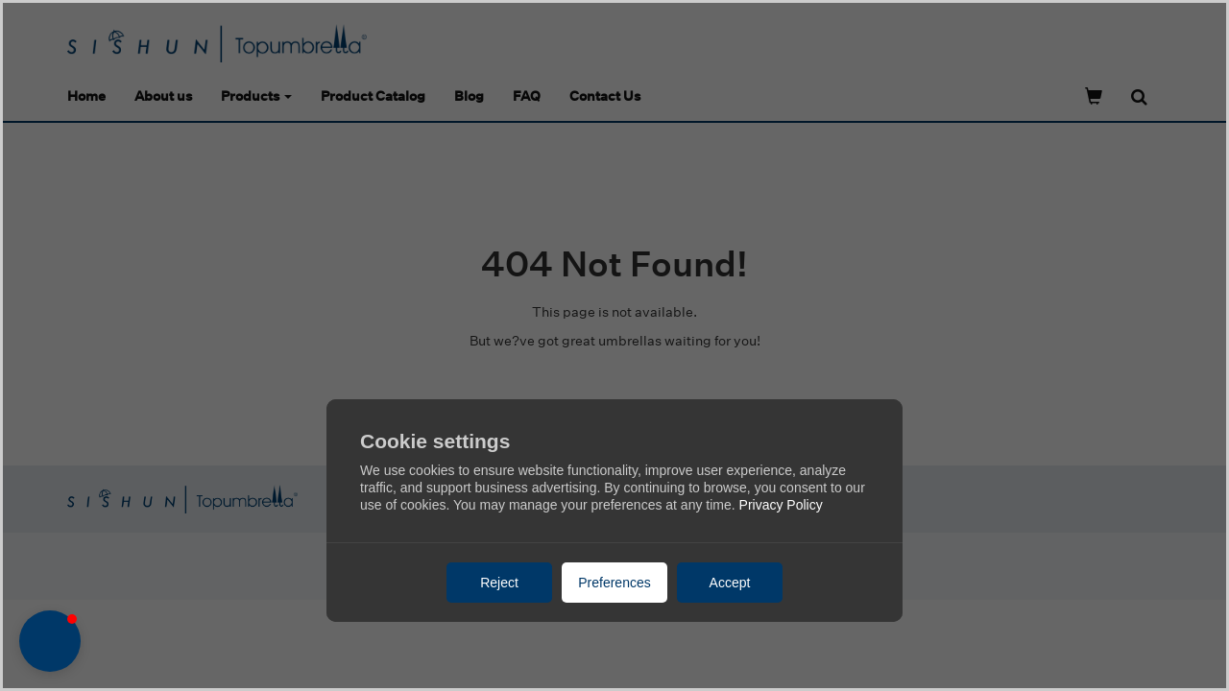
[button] (50, 641)
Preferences (614, 582)
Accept (730, 582)
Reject (499, 582)
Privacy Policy (781, 504)
